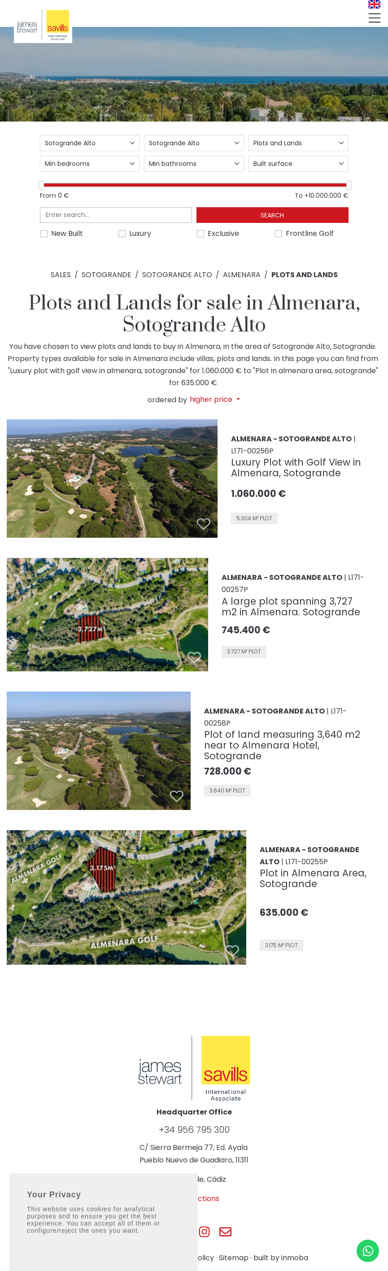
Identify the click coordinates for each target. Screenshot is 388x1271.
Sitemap (233, 1258)
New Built (67, 233)
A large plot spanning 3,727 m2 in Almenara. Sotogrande (291, 606)
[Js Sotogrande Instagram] (204, 1232)
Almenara (242, 275)
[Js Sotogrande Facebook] (163, 1232)
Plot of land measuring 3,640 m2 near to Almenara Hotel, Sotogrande (282, 745)
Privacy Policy (190, 1258)
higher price (212, 400)
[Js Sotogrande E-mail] (225, 1232)
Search (272, 215)
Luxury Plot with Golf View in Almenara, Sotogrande (296, 467)
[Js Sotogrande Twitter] (184, 1232)
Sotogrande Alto (177, 275)
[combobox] (90, 143)
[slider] (41, 185)
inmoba (294, 1258)
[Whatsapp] (368, 1251)
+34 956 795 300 (194, 1130)
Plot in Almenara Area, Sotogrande (313, 878)
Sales (61, 275)
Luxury (140, 233)
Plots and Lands (304, 275)
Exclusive (223, 233)
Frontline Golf (310, 233)
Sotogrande (106, 275)
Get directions (194, 1198)
